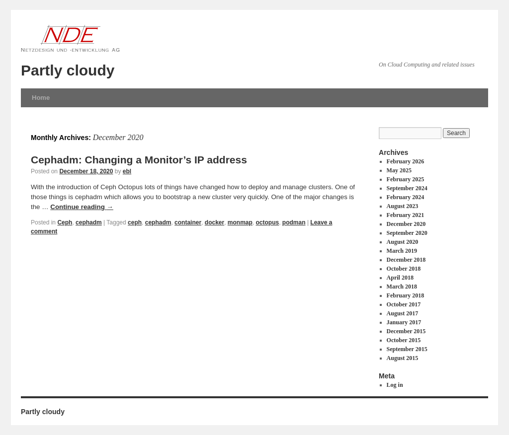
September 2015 (407, 349)
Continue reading (81, 207)
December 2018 (406, 259)
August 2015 (403, 358)
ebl (127, 171)
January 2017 (404, 322)
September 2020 (407, 232)
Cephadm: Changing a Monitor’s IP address (139, 159)
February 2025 (405, 179)
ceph (135, 222)
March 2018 (402, 286)
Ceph (64, 222)
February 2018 (405, 295)
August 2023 (403, 206)
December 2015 (406, 331)
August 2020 (403, 241)
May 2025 (399, 170)
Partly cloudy (67, 70)
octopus (267, 222)
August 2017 (403, 313)
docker (214, 222)
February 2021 (405, 215)
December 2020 (406, 223)
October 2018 (404, 268)
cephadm (89, 222)
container (187, 222)
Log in (395, 384)
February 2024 (405, 197)
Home (41, 97)
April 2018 (400, 277)
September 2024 (407, 188)
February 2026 (405, 161)
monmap (240, 222)
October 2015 (404, 340)
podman (294, 222)
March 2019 (402, 250)
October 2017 (404, 304)
